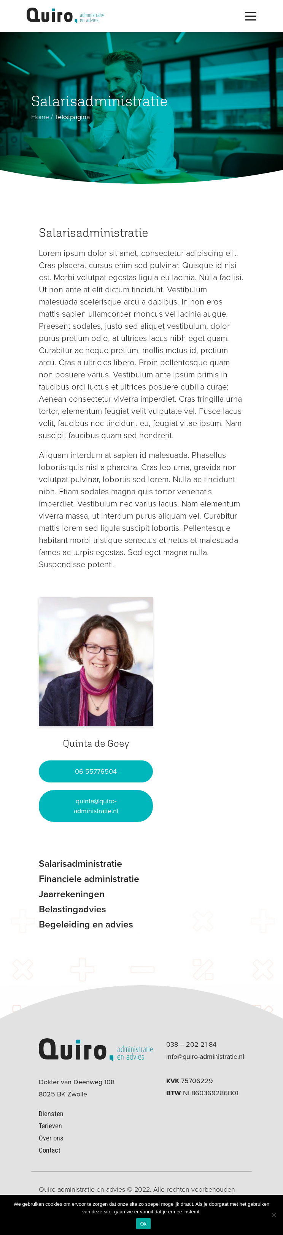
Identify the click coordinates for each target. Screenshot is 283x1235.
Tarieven (50, 1126)
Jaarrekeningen (72, 894)
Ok (143, 1224)
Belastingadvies (72, 909)
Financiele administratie (89, 879)
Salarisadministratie (80, 863)
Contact (49, 1150)
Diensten (51, 1114)
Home (40, 117)
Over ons (51, 1138)
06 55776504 (96, 771)
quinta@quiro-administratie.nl (96, 806)
